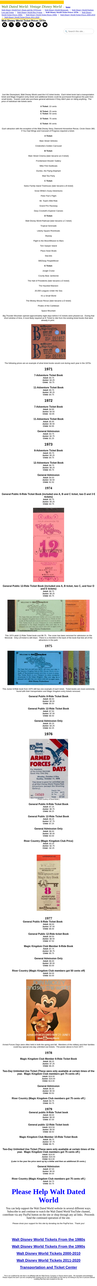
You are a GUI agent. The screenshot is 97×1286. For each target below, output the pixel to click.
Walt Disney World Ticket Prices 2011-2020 (21, 17)
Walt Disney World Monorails (56, 10)
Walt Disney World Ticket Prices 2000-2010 (77, 15)
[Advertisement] (49, 67)
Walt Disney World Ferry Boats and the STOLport (21, 10)
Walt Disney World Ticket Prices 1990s (41, 15)
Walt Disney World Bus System (29, 12)
